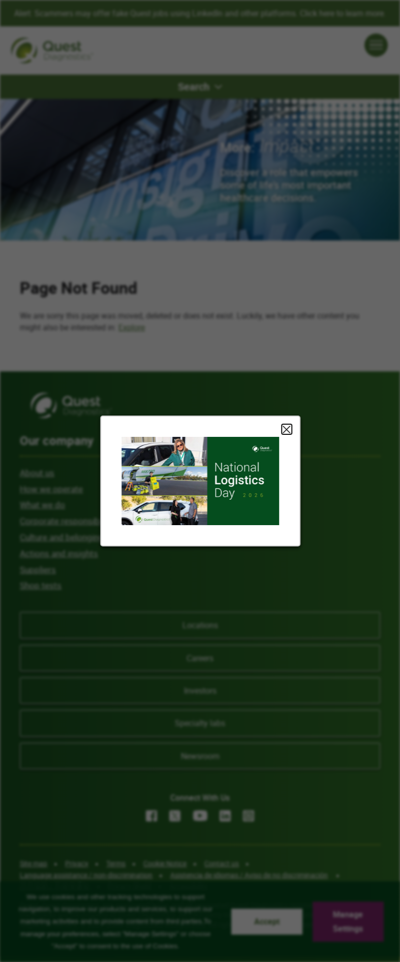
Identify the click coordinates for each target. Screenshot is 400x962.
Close (286, 429)
